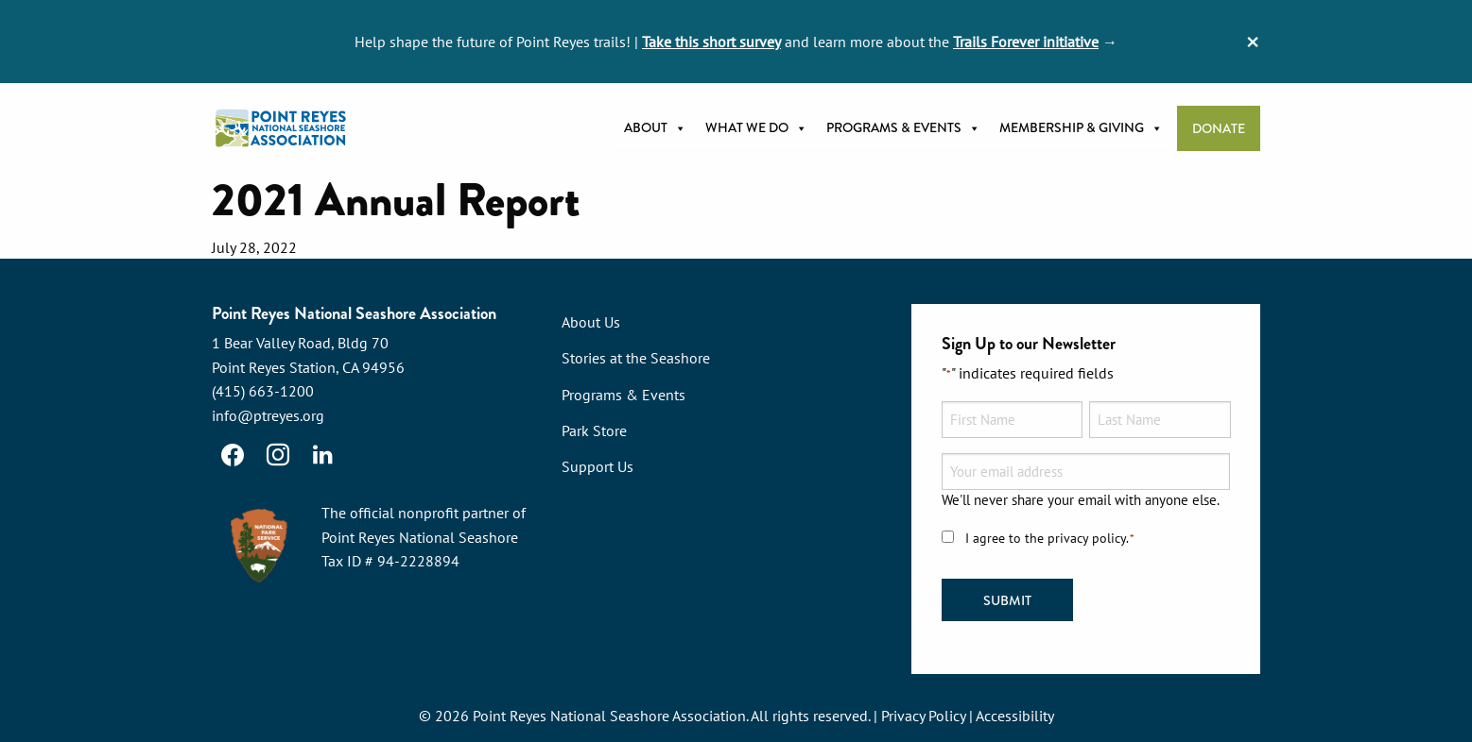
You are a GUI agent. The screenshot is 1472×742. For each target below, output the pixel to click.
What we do (756, 128)
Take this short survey (711, 41)
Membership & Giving (1081, 128)
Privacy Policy (923, 715)
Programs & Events (903, 128)
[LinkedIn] (323, 455)
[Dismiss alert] (1252, 41)
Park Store (594, 430)
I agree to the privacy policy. (1050, 538)
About (655, 128)
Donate (1218, 129)
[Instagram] (278, 455)
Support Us (597, 466)
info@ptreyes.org (268, 415)
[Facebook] (232, 455)
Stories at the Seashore (636, 357)
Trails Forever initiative (1026, 41)
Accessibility (1015, 715)
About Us (591, 321)
